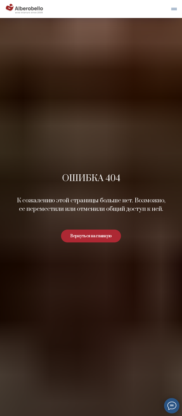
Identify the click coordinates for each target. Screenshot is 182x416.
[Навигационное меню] (174, 9)
